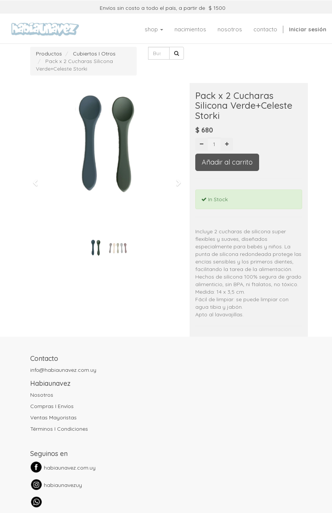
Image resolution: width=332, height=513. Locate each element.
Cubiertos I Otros (94, 53)
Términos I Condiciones (59, 428)
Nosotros (41, 394)
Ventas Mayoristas (53, 417)
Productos (49, 53)
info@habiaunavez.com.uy (63, 370)
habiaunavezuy (63, 485)
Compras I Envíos (52, 406)
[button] (37, 179)
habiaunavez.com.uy (70, 467)
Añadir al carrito (227, 162)
